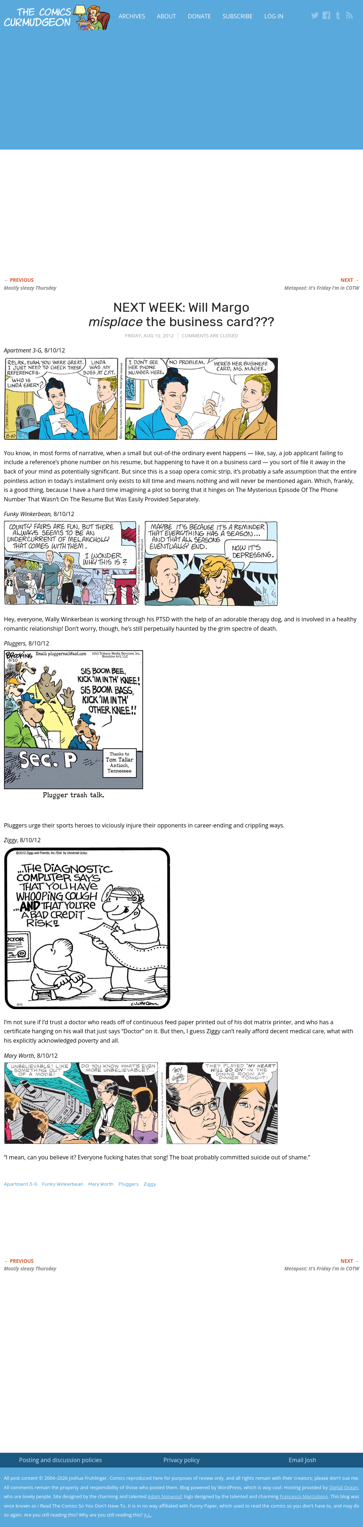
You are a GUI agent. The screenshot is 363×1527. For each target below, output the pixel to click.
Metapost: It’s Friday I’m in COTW (321, 288)
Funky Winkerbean (62, 1184)
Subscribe (238, 16)
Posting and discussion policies (60, 1460)
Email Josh (302, 1460)
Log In (273, 16)
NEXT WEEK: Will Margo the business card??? (181, 314)
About (166, 16)
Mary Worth (101, 1184)
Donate (199, 16)
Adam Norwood (165, 1496)
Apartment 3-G (20, 1184)
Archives (132, 16)
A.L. (148, 1515)
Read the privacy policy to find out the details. (298, 1482)
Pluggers (129, 1184)
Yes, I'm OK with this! (302, 1500)
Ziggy (149, 1184)
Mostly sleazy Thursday (30, 288)
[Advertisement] (140, 91)
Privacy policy (181, 1460)
